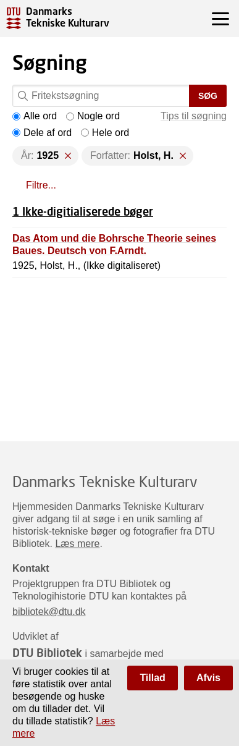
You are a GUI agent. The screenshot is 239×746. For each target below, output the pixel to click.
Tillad (153, 677)
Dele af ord (42, 132)
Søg (207, 96)
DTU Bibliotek (47, 652)
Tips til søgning (194, 116)
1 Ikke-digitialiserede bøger (82, 211)
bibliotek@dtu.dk (49, 611)
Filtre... (41, 185)
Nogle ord (93, 116)
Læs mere (77, 543)
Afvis (208, 677)
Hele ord (105, 132)
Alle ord (34, 116)
